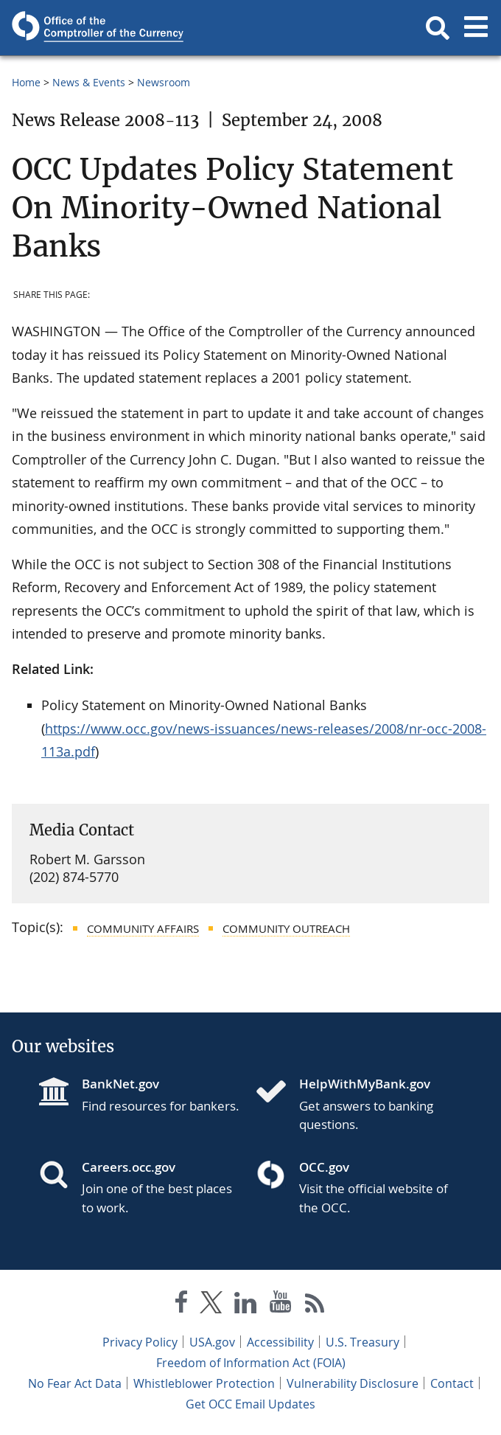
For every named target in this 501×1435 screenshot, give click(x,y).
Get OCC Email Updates (250, 1404)
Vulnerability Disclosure (352, 1383)
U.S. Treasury (362, 1342)
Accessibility (280, 1342)
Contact (452, 1383)
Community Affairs (143, 928)
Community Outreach (286, 928)
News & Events (88, 82)
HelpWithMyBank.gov (364, 1083)
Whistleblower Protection (204, 1383)
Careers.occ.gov (128, 1166)
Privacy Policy (140, 1342)
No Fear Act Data (75, 1383)
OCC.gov (324, 1166)
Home (26, 82)
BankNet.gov (120, 1083)
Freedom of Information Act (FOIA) (251, 1363)
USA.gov (212, 1342)
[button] (437, 28)
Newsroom (163, 82)
